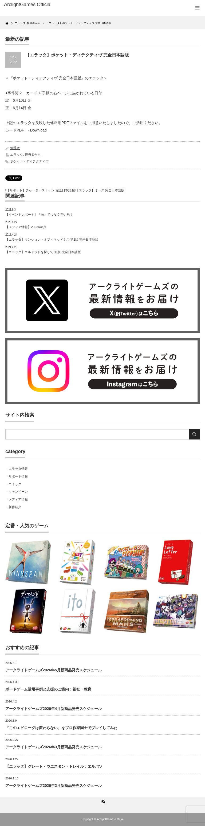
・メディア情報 (16, 499)
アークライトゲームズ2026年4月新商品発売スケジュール (53, 708)
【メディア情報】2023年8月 (25, 227)
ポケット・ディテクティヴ (29, 161)
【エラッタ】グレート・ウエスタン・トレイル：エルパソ (53, 766)
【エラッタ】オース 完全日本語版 (100, 190)
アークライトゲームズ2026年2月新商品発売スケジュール (53, 785)
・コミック (13, 484)
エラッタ (16, 155)
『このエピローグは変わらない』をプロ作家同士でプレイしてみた (61, 728)
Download (38, 130)
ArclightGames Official (110, 819)
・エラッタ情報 (16, 469)
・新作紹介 (13, 507)
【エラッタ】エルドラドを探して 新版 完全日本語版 (43, 252)
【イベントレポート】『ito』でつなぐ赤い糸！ (39, 214)
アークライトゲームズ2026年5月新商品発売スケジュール (53, 670)
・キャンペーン (16, 492)
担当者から (33, 155)
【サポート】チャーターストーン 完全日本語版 (40, 190)
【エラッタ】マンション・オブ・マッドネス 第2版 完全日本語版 (51, 239)
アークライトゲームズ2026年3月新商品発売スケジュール (53, 747)
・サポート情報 (16, 476)
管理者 (15, 148)
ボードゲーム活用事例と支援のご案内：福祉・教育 (48, 689)
